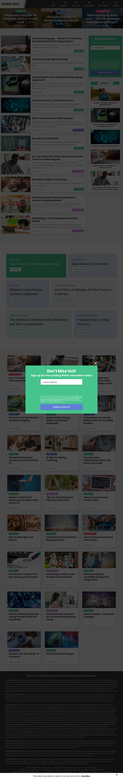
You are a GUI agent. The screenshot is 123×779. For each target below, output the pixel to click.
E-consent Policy (67, 397)
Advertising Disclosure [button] (49, 399)
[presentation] (55, 390)
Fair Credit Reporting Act (61, 399)
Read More (86, 776)
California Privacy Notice (54, 400)
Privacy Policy (71, 399)
